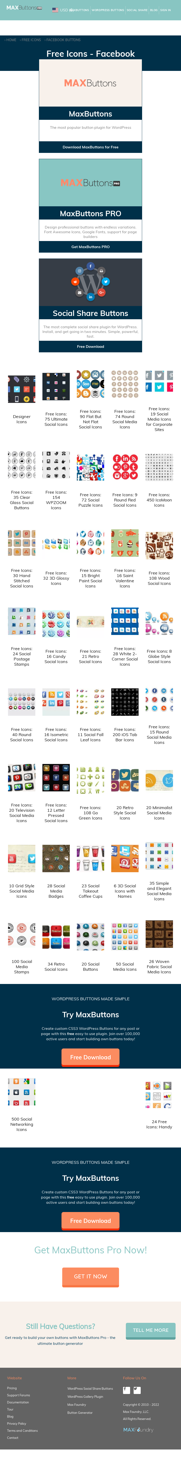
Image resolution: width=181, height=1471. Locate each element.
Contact (12, 1438)
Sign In (165, 10)
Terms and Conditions (22, 1430)
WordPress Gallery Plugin (85, 1396)
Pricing (12, 1388)
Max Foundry (76, 1404)
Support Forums (18, 1395)
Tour (10, 1409)
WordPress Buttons (108, 10)
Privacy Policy (16, 1423)
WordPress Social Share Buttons (90, 1388)
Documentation (18, 1402)
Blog (154, 10)
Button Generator (80, 1413)
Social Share (137, 10)
